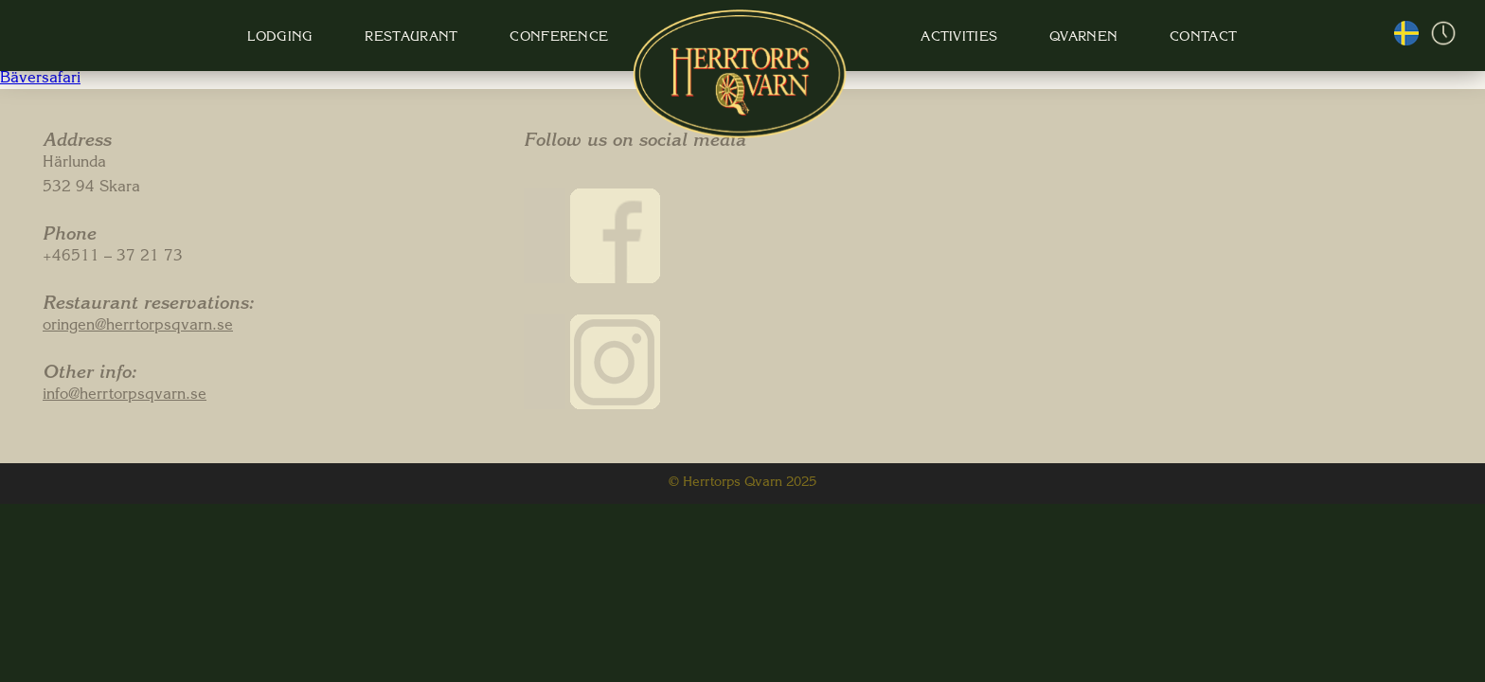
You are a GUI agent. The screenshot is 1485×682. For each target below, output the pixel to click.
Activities (948, 38)
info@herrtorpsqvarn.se (124, 396)
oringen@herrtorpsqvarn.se (138, 326)
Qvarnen (1071, 38)
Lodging (280, 38)
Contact (1189, 38)
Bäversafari (40, 79)
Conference (555, 38)
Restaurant (409, 38)
